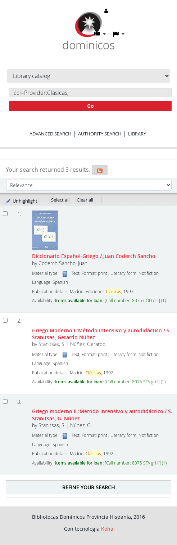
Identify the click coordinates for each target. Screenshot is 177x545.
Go (90, 105)
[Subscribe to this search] (100, 170)
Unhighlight (21, 201)
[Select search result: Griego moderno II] (5, 401)
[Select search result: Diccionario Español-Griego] (5, 213)
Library (137, 133)
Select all (60, 200)
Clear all (85, 200)
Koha (107, 528)
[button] (100, 34)
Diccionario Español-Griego (93, 256)
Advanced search (51, 133)
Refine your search (88, 487)
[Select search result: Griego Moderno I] (5, 320)
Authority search (100, 133)
